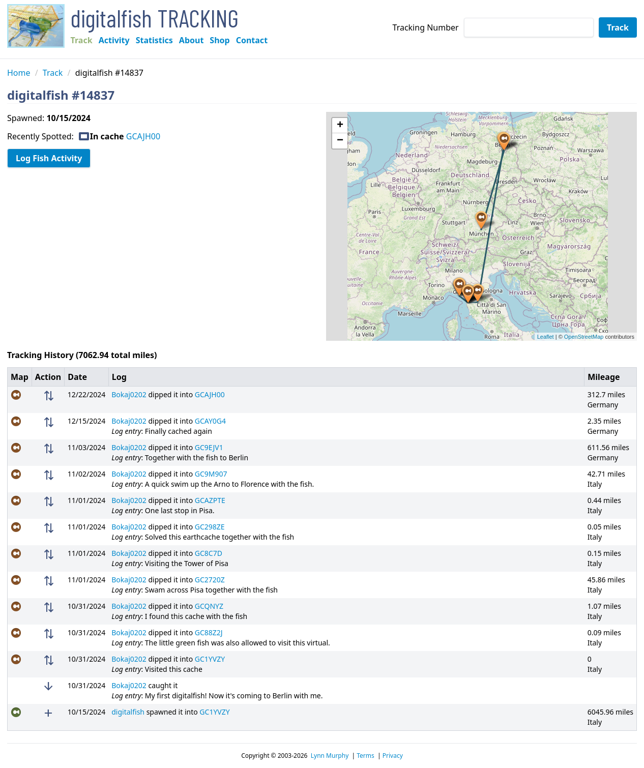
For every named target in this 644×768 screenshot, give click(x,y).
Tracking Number (426, 27)
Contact (252, 40)
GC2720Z (210, 579)
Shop (219, 40)
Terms (365, 756)
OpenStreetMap (584, 337)
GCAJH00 (143, 136)
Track (82, 40)
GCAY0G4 (210, 421)
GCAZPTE (210, 500)
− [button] (340, 141)
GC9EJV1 (209, 447)
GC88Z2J (209, 632)
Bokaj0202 (129, 394)
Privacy (393, 756)
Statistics (154, 40)
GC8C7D (208, 553)
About (191, 40)
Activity (114, 40)
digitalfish (127, 712)
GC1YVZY (210, 659)
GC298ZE (210, 526)
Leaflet (545, 337)
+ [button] (340, 125)
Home (19, 72)
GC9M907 (211, 474)
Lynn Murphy (330, 756)
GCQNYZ (209, 606)
